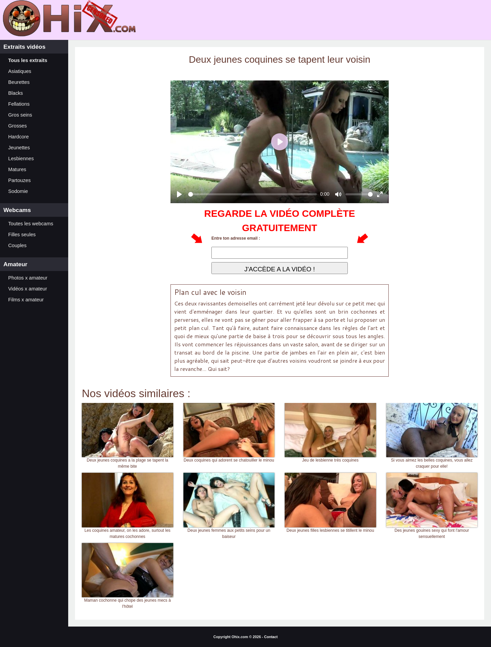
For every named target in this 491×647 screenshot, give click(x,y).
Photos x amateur (27, 278)
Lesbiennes (21, 158)
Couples (17, 245)
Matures (17, 169)
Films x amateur (26, 299)
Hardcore (18, 136)
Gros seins (20, 115)
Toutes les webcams (30, 223)
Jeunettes (19, 147)
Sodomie (18, 191)
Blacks (15, 93)
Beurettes (19, 82)
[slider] (252, 194)
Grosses (17, 126)
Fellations (19, 104)
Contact (271, 637)
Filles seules (22, 234)
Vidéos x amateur (27, 288)
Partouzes (19, 180)
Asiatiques (19, 71)
